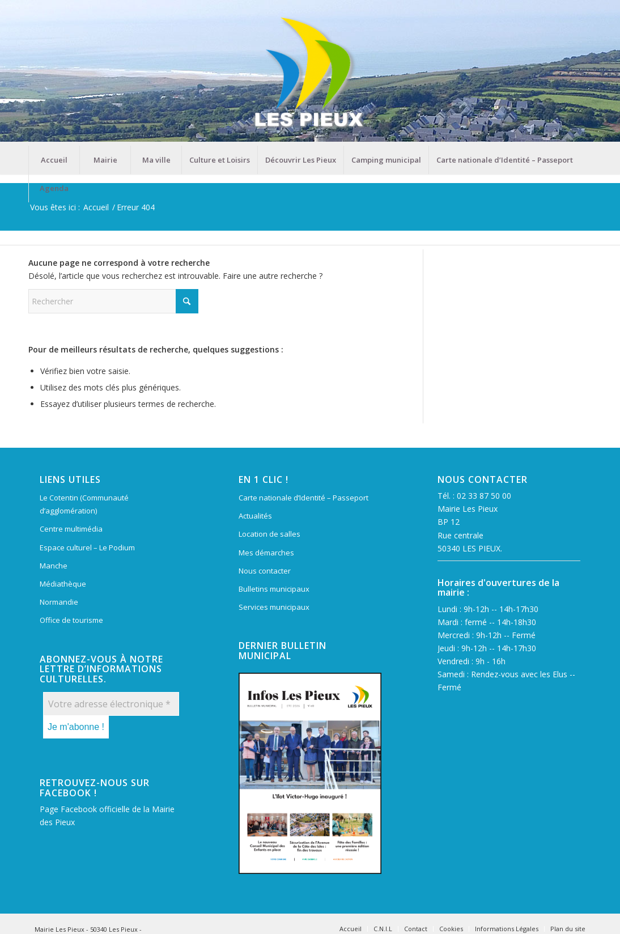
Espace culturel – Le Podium (87, 547)
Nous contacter (265, 571)
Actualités (255, 516)
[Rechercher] (113, 301)
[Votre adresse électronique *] (111, 704)
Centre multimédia (71, 529)
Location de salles (269, 534)
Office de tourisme (71, 620)
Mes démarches (266, 552)
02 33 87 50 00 (484, 495)
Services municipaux (274, 607)
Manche (53, 566)
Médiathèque (63, 584)
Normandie (59, 602)
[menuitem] (53, 160)
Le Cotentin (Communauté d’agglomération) (84, 504)
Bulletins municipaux (274, 589)
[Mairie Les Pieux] (310, 73)
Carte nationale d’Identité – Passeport (303, 498)
